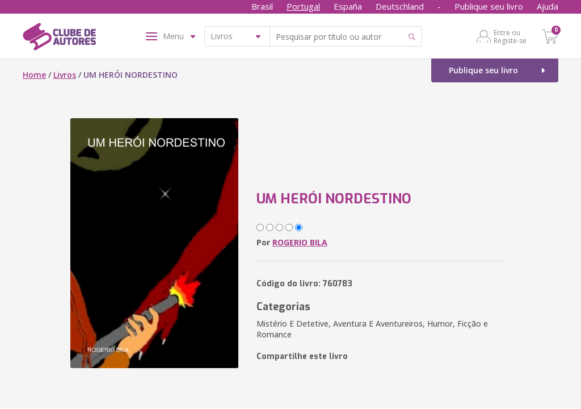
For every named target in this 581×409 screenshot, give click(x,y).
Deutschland (400, 6)
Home (34, 74)
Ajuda (547, 6)
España (348, 6)
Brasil (262, 6)
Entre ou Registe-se (510, 36)
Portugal (303, 6)
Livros (64, 74)
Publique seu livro (488, 6)
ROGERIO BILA (299, 242)
